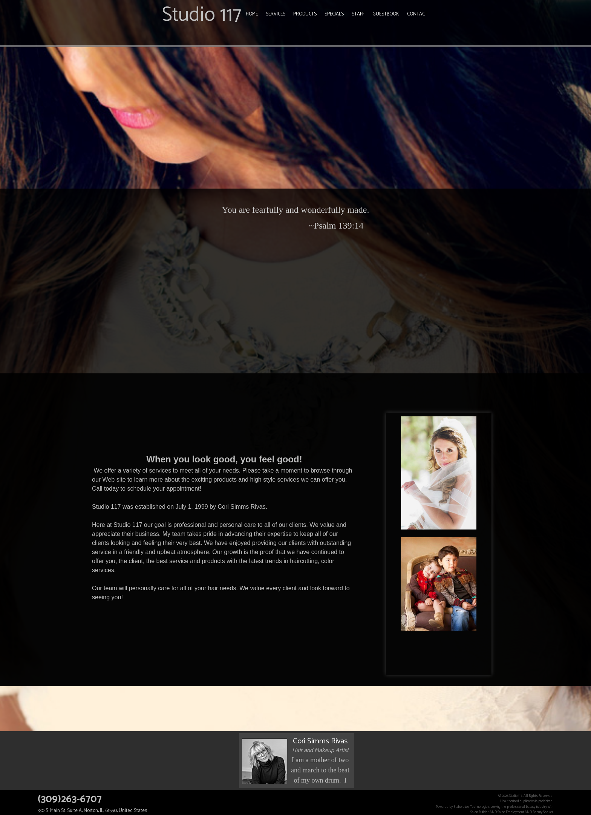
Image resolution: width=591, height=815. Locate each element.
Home (252, 14)
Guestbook (385, 14)
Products (305, 14)
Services (275, 14)
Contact (417, 14)
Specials (334, 14)
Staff (358, 14)
